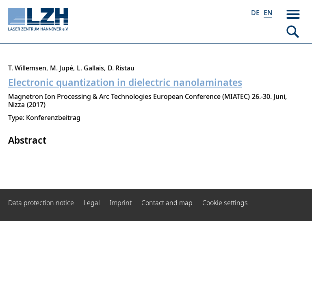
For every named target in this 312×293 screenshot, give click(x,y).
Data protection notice (41, 202)
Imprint (121, 202)
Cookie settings (225, 202)
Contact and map (167, 202)
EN (268, 12)
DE (255, 12)
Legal (92, 202)
